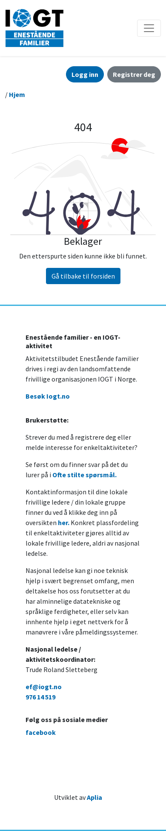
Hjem (17, 94)
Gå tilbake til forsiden (83, 276)
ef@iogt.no (44, 686)
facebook (41, 732)
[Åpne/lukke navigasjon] (149, 28)
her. (63, 522)
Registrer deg (134, 74)
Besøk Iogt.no (48, 396)
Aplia (94, 797)
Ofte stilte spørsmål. (84, 474)
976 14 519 (40, 697)
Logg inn (85, 74)
